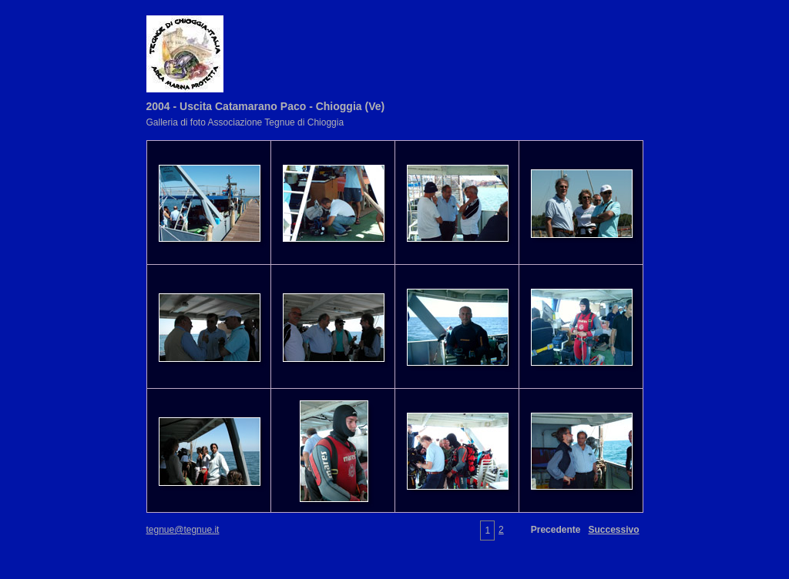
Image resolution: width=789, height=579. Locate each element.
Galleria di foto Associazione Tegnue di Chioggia (245, 122)
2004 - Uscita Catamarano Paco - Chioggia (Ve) (265, 106)
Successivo (613, 529)
